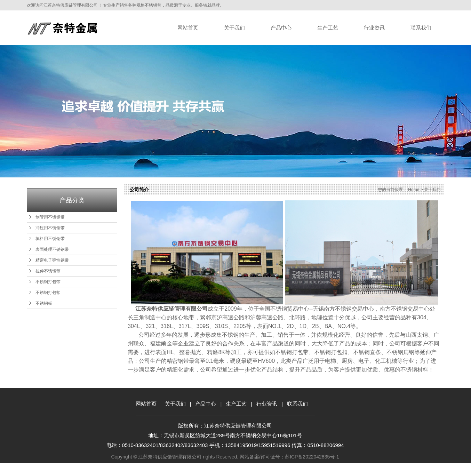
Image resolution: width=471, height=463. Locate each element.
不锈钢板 (43, 303)
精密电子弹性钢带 (52, 260)
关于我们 (234, 28)
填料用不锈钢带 (50, 238)
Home (413, 189)
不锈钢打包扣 (48, 292)
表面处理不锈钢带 (52, 249)
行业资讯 (374, 28)
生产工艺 (327, 28)
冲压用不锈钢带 (50, 227)
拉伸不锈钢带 (48, 271)
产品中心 (281, 28)
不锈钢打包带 (48, 281)
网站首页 (187, 28)
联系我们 (420, 28)
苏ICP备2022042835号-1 (312, 457)
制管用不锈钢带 (50, 217)
